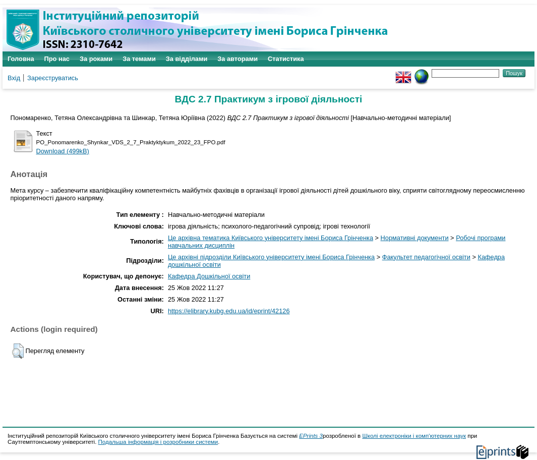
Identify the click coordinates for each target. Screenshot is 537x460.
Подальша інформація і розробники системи (158, 442)
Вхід (14, 78)
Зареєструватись (52, 78)
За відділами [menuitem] (187, 59)
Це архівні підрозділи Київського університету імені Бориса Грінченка (271, 257)
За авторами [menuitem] (237, 59)
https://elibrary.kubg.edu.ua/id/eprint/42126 (229, 311)
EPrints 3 (311, 436)
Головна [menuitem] (21, 59)
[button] (18, 351)
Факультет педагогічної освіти (426, 257)
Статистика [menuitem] (286, 59)
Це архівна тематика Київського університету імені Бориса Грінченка (270, 238)
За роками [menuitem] (96, 59)
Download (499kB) (62, 151)
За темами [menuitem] (139, 59)
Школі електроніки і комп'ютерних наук (414, 436)
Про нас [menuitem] (57, 59)
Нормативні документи (415, 238)
